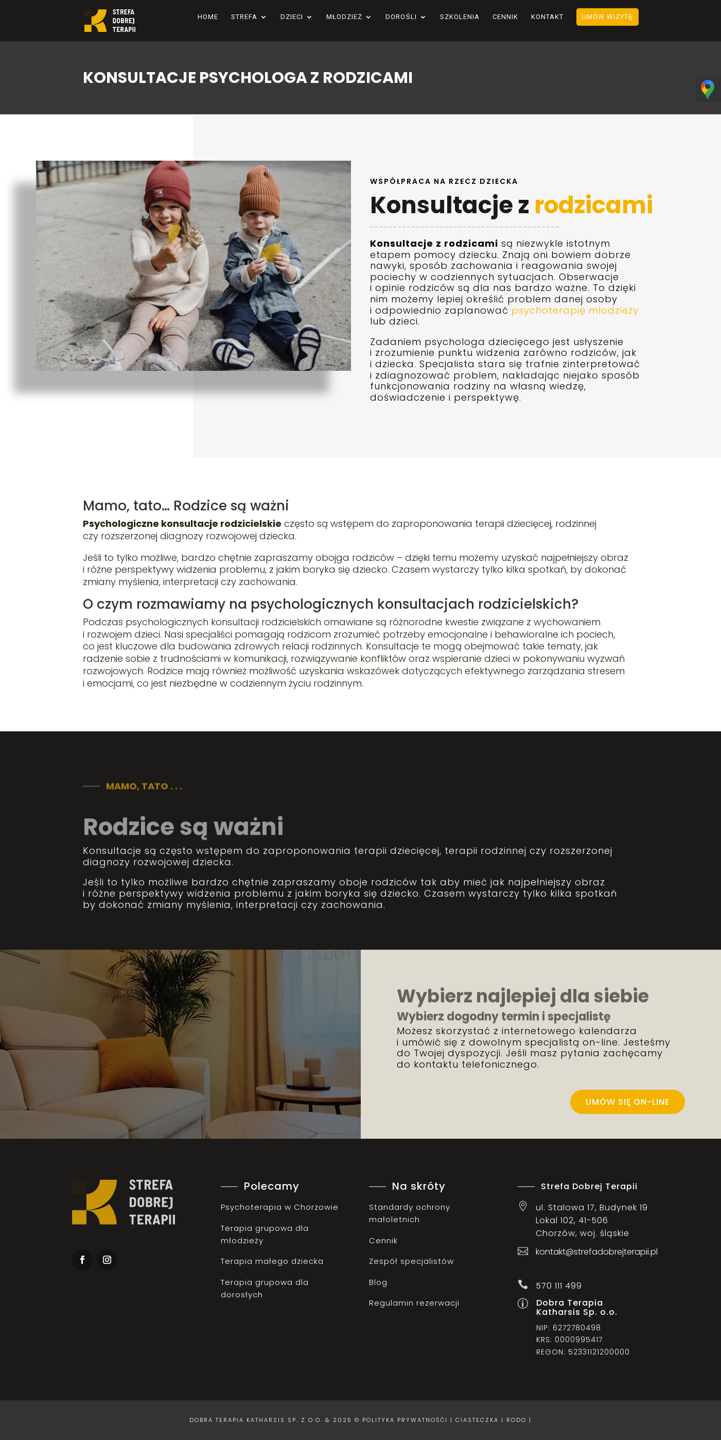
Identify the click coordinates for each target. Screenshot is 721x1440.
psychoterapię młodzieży (575, 310)
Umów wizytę (608, 17)
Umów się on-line (628, 1102)
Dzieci (291, 17)
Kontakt (547, 17)
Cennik (505, 17)
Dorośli (401, 17)
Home (208, 17)
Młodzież (344, 17)
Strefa (244, 17)
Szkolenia (460, 17)
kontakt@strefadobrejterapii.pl (597, 1252)
